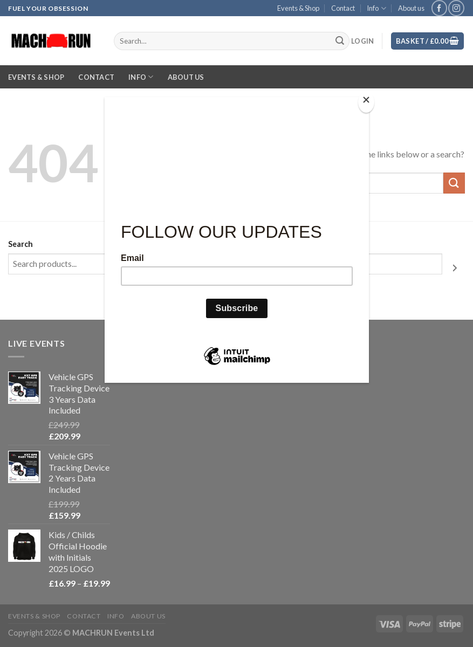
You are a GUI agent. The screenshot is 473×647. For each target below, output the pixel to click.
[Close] (366, 102)
